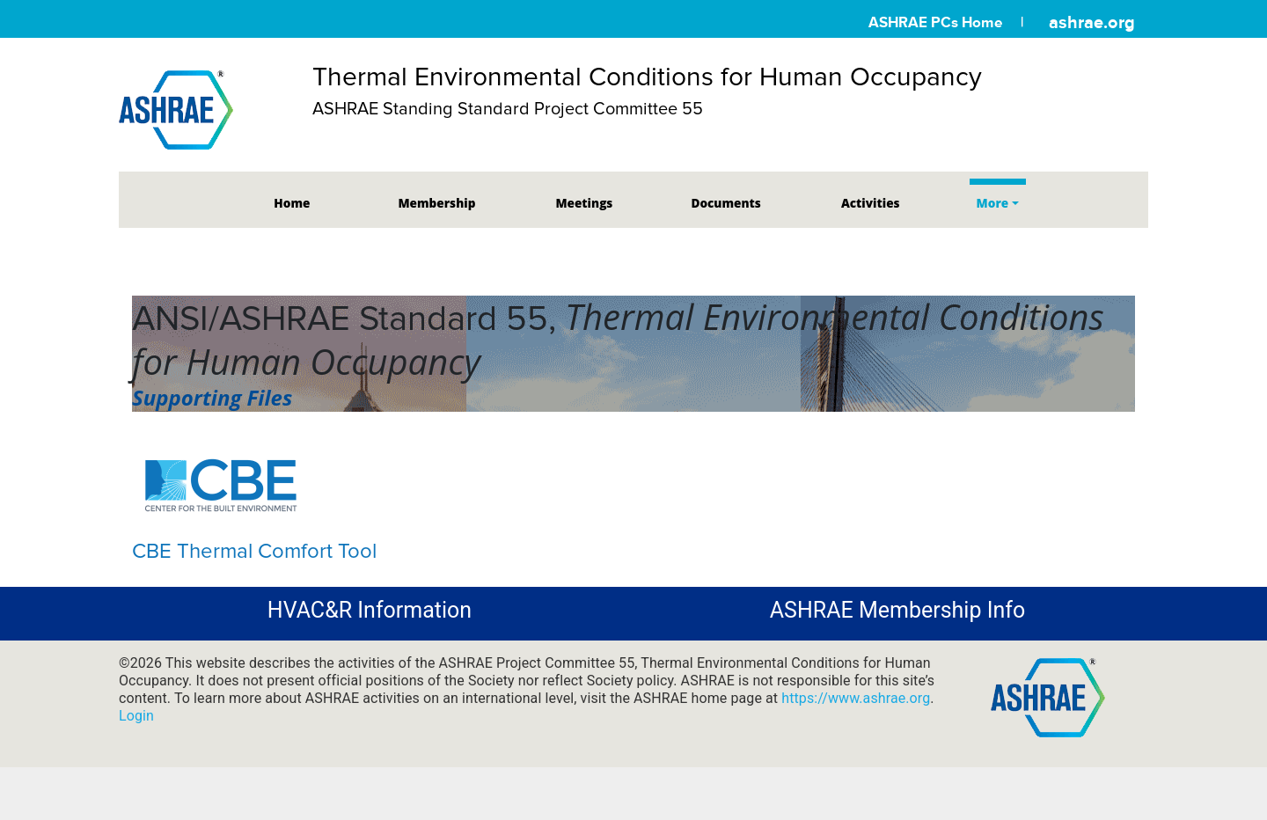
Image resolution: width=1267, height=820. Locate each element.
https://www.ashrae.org (855, 698)
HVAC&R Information (369, 610)
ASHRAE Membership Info (897, 610)
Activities (870, 202)
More (993, 202)
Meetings (583, 202)
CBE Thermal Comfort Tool (254, 551)
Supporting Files (212, 397)
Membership (436, 202)
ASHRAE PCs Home (935, 22)
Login (136, 715)
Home (292, 202)
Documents (725, 202)
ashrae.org (1092, 22)
